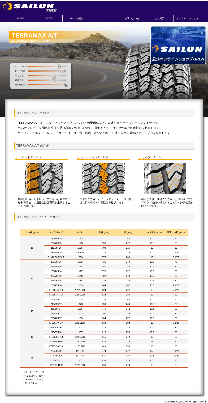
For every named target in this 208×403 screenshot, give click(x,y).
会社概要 (159, 18)
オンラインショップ (187, 18)
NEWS (48, 18)
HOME (21, 18)
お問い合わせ (132, 18)
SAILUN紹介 (76, 18)
